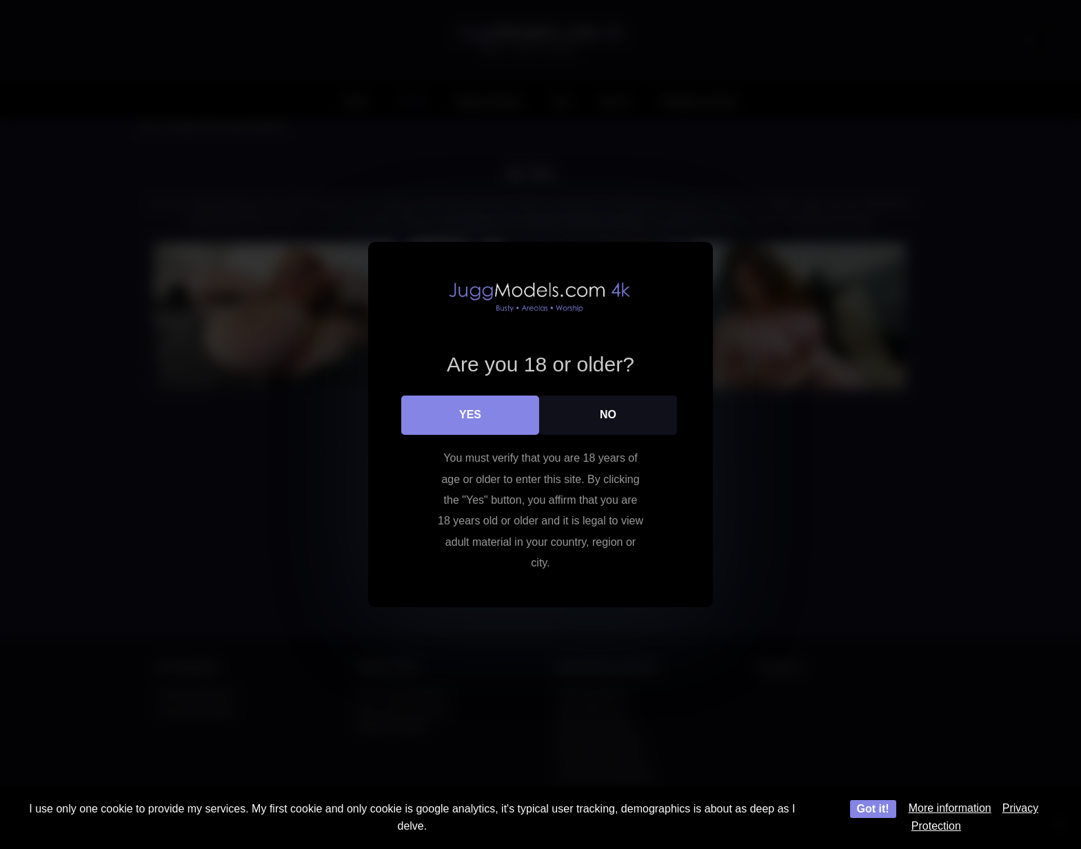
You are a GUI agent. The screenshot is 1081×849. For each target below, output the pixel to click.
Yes (470, 414)
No (608, 414)
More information (950, 808)
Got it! (873, 809)
